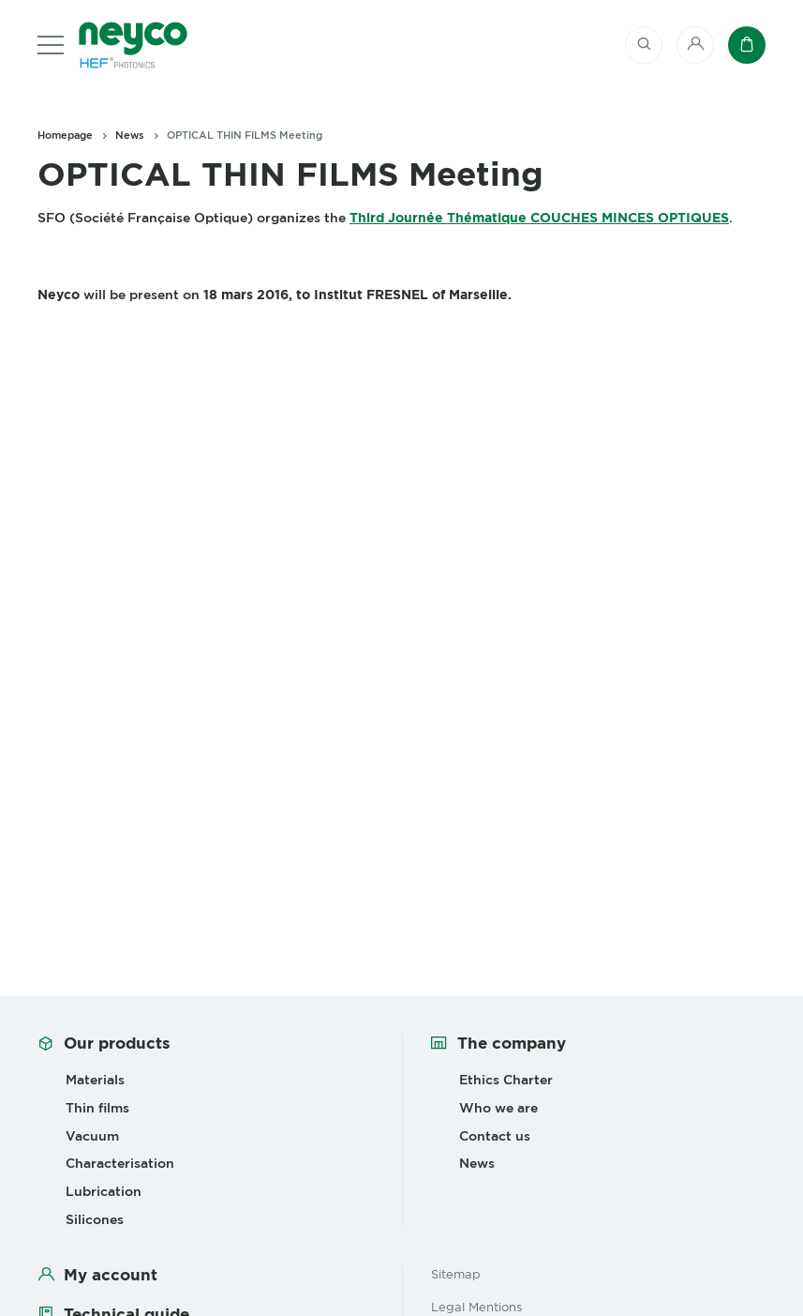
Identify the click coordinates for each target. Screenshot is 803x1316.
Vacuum (92, 1135)
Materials (95, 1079)
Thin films (97, 1107)
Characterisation (120, 1163)
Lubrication (103, 1191)
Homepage (65, 135)
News (129, 135)
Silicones (95, 1219)
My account (110, 1274)
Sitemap (456, 1273)
